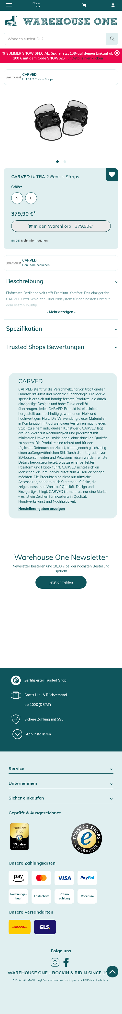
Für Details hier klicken (84, 58)
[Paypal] (87, 878)
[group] (60, 680)
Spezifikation (24, 328)
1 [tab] (57, 161)
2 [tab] (64, 161)
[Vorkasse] (87, 896)
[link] (55, 966)
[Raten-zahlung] (64, 896)
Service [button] (61, 768)
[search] (55, 39)
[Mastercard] (41, 878)
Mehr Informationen (34, 240)
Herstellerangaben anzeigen (41, 509)
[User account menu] (113, 5)
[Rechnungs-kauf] (18, 896)
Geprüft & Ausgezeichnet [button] (35, 813)
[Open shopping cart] (84, 5)
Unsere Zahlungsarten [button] (32, 863)
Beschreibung (25, 281)
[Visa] (64, 878)
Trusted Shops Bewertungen (45, 347)
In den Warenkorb (61, 226)
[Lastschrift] (41, 896)
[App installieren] (31, 734)
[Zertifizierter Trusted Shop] (34, 839)
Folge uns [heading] (61, 951)
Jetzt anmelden (61, 582)
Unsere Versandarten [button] (31, 912)
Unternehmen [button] (61, 783)
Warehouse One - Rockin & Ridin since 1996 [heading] (60, 972)
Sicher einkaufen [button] (61, 798)
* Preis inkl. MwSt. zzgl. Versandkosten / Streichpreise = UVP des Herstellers (60, 980)
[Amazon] (18, 878)
